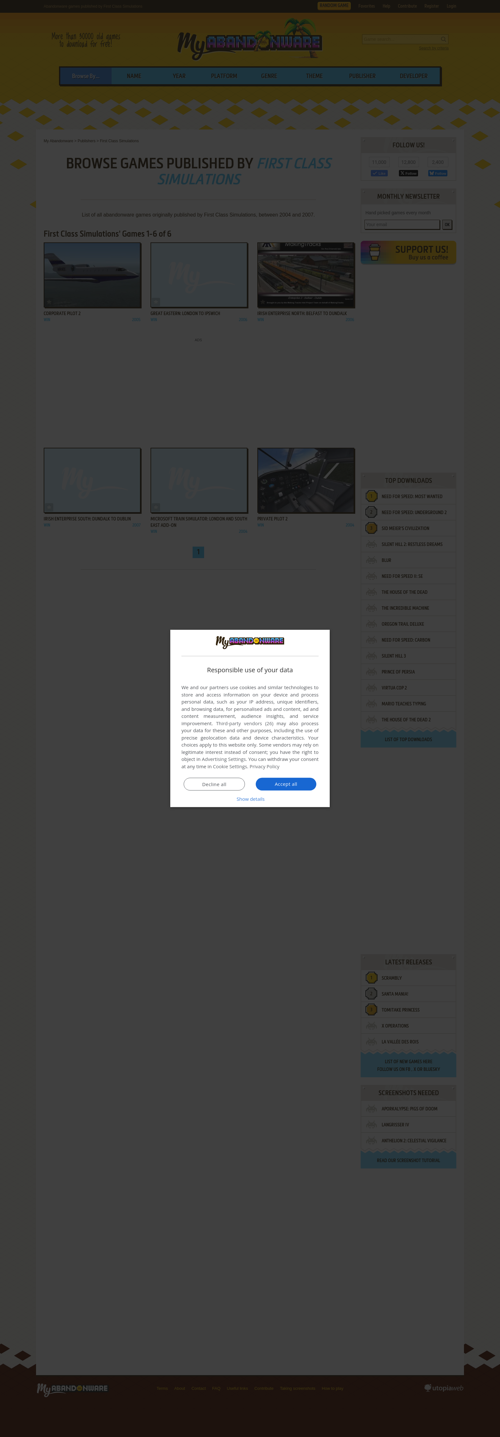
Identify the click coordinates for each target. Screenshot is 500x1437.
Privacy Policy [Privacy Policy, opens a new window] (265, 766)
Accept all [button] (286, 784)
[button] (250, 798)
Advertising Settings (224, 759)
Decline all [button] (214, 784)
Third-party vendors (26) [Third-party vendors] (244, 723)
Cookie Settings (230, 766)
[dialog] (250, 718)
